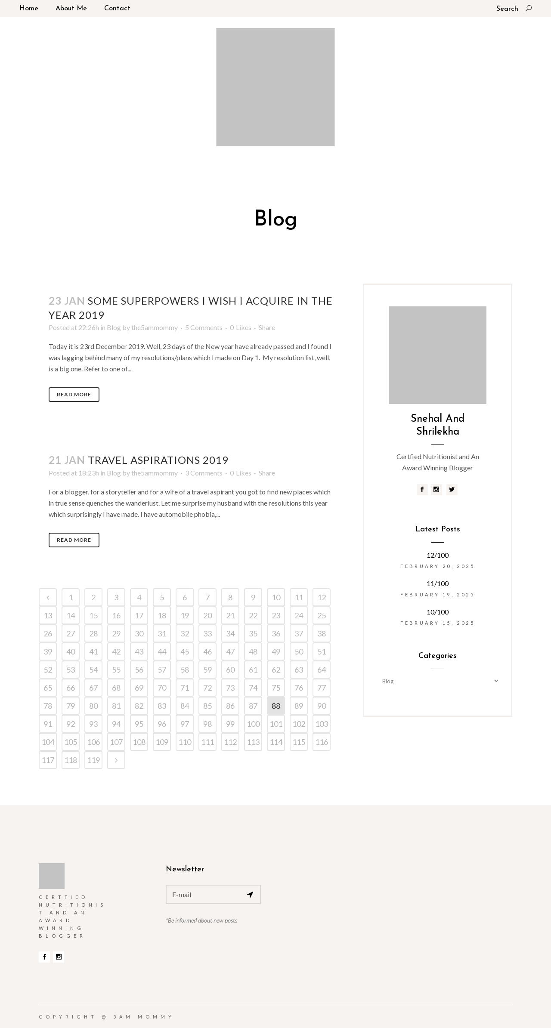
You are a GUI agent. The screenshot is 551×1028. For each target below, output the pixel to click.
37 (298, 633)
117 (47, 760)
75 (276, 687)
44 (162, 651)
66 (70, 687)
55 (116, 669)
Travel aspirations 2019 (158, 460)
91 (47, 724)
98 (207, 724)
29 (116, 633)
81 (116, 705)
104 (47, 742)
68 (116, 687)
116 (321, 742)
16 (116, 615)
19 (184, 615)
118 (70, 760)
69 (139, 687)
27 (70, 633)
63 (298, 669)
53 (70, 669)
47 (230, 651)
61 (253, 669)
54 (93, 669)
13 (47, 615)
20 (207, 615)
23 (276, 615)
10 (276, 597)
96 (162, 724)
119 (93, 760)
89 (298, 705)
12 (321, 597)
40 (70, 651)
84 (184, 705)
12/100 (438, 555)
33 (207, 633)
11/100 (438, 583)
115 (298, 742)
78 (47, 705)
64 (321, 669)
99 (230, 724)
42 (116, 651)
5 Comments (204, 327)
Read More (74, 394)
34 (230, 633)
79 (70, 705)
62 (276, 669)
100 (253, 724)
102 (298, 724)
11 (298, 597)
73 (230, 687)
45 (184, 651)
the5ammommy (154, 327)
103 (321, 724)
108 (139, 742)
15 (93, 615)
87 (253, 705)
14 (70, 615)
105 (70, 742)
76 (298, 687)
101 (275, 724)
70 (162, 687)
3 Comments (204, 473)
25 (321, 615)
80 (93, 705)
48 (253, 651)
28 (93, 633)
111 (207, 742)
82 (139, 705)
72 (207, 687)
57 (162, 669)
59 (207, 669)
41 (93, 651)
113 (253, 742)
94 (116, 724)
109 (161, 742)
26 (47, 633)
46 (207, 651)
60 (230, 669)
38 (321, 633)
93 (93, 724)
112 (230, 742)
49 (276, 651)
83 (162, 705)
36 (276, 633)
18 (162, 615)
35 (253, 633)
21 (230, 615)
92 (70, 724)
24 (298, 615)
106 (93, 742)
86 (230, 705)
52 (47, 669)
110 (184, 742)
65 (47, 687)
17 (139, 615)
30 (139, 633)
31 (162, 633)
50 (298, 651)
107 (116, 742)
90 (321, 705)
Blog (114, 327)
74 (253, 687)
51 (321, 651)
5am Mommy (144, 1016)
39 (47, 651)
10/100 (438, 612)
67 (93, 687)
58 (184, 669)
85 (207, 705)
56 (139, 669)
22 (253, 615)
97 (184, 724)
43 (139, 651)
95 (139, 724)
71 (184, 687)
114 (275, 742)
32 (184, 633)
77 (321, 687)
